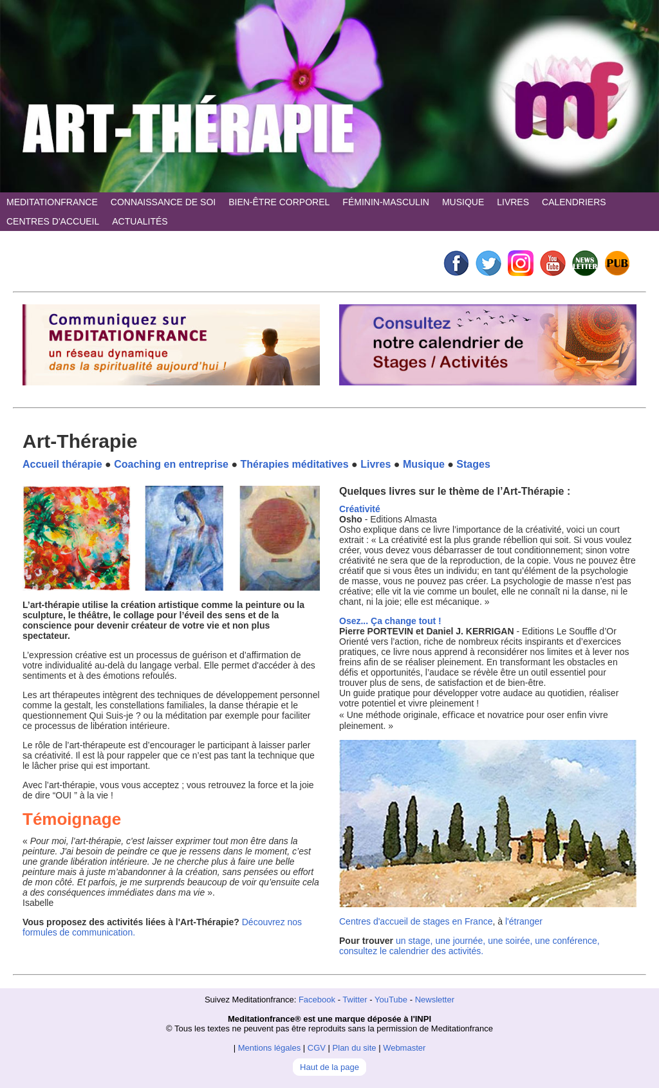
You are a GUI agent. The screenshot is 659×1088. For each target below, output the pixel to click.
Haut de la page (329, 1067)
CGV (317, 1048)
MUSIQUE (463, 202)
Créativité (359, 509)
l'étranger (524, 921)
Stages (473, 464)
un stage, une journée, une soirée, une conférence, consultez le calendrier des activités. (469, 946)
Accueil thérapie (62, 464)
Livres (375, 464)
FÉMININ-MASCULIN (385, 202)
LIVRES (513, 202)
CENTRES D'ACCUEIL (52, 221)
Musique (424, 464)
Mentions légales (269, 1048)
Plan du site (354, 1048)
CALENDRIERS (574, 202)
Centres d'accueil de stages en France (415, 921)
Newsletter (434, 999)
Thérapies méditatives (295, 464)
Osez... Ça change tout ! (390, 621)
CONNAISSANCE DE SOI (163, 202)
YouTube (391, 999)
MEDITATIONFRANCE (52, 202)
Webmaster (404, 1048)
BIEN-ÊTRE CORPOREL (279, 202)
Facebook (317, 999)
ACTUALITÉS (139, 221)
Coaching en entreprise (171, 464)
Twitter (354, 999)
